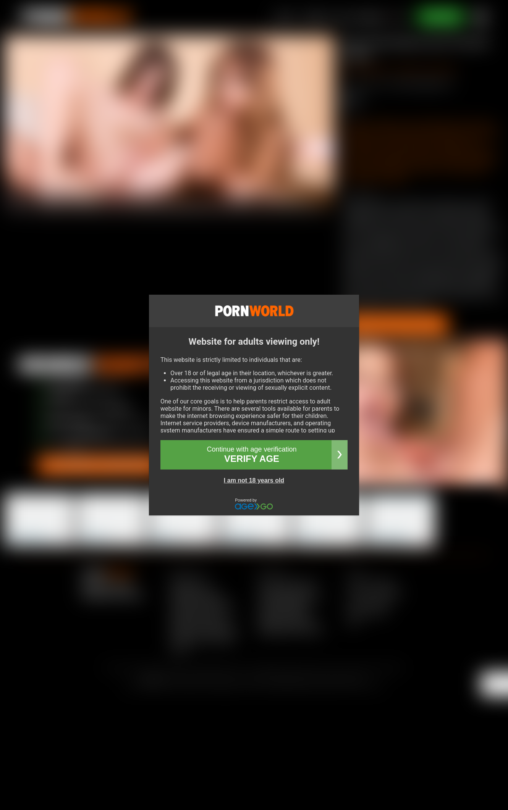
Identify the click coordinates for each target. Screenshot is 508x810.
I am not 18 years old (254, 480)
